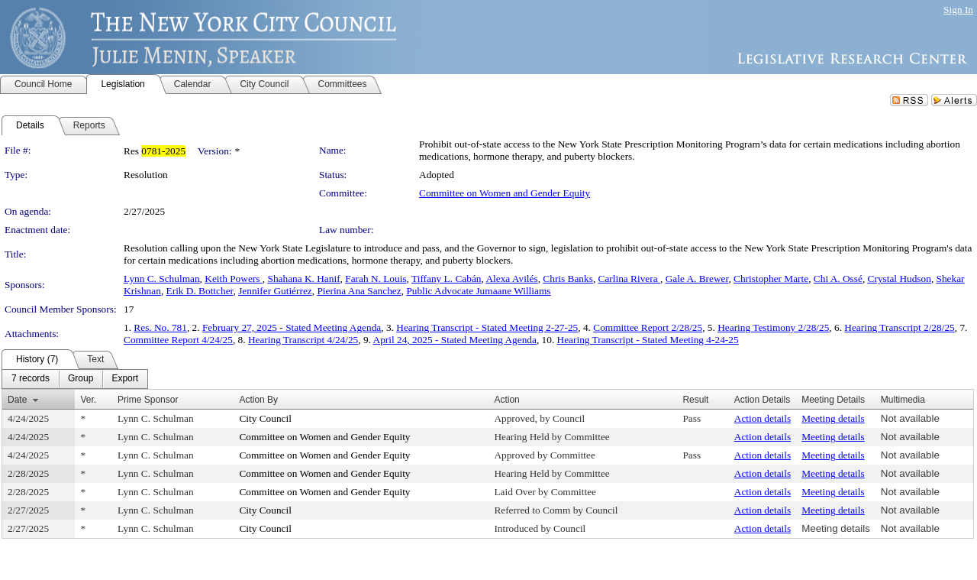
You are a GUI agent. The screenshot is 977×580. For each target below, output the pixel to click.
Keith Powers (234, 278)
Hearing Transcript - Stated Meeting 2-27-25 (487, 327)
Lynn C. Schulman (162, 278)
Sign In (958, 9)
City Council (265, 418)
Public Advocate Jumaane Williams (478, 290)
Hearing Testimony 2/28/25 (773, 327)
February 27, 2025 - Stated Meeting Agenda (291, 327)
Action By (258, 399)
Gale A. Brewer (697, 278)
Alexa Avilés (511, 278)
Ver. (88, 399)
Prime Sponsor (148, 399)
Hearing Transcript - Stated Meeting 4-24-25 (648, 339)
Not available (910, 418)
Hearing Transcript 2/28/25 (899, 327)
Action (506, 399)
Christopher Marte (771, 278)
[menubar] (75, 379)
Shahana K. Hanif (303, 278)
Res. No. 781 (160, 327)
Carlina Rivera (629, 278)
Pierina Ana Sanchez (359, 290)
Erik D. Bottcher (200, 290)
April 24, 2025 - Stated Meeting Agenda (455, 339)
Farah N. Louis (375, 278)
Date (17, 399)
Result (695, 399)
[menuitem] (30, 379)
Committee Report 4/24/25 (178, 339)
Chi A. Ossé (838, 278)
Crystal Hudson (899, 278)
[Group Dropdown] (80, 379)
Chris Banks (568, 278)
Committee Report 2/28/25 (647, 327)
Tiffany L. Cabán (446, 278)
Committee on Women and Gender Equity (504, 193)
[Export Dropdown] (124, 379)
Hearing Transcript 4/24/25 (303, 339)
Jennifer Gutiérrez (275, 290)
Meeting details (833, 418)
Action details (762, 418)
